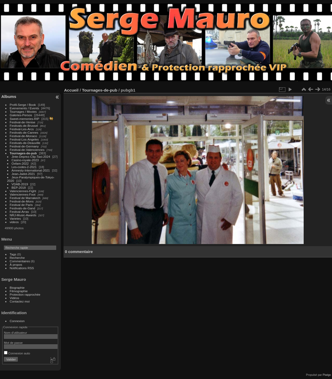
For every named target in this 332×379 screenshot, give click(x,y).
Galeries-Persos (21, 115)
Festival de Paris (21, 204)
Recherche (17, 257)
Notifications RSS (22, 268)
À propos (16, 264)
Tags (13, 254)
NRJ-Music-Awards (23, 215)
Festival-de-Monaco (23, 136)
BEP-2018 (19, 187)
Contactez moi (20, 301)
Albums (8, 96)
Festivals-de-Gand (22, 208)
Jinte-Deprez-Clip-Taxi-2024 (31, 156)
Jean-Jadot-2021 (23, 173)
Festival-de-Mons (22, 201)
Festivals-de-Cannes (24, 132)
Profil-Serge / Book (23, 104)
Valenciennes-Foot (22, 194)
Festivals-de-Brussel (24, 125)
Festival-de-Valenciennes (27, 149)
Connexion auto (17, 353)
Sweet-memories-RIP (24, 118)
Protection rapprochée (25, 294)
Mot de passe (13, 342)
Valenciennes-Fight (23, 191)
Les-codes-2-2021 (24, 167)
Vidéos (14, 298)
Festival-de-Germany (24, 146)
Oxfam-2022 (20, 163)
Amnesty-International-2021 (31, 170)
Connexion (17, 321)
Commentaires (20, 261)
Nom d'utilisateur (15, 332)
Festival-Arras (19, 211)
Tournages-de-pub (23, 153)
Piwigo (327, 374)
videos (14, 222)
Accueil (71, 90)
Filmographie (19, 291)
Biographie (17, 287)
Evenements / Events (24, 108)
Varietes (15, 218)
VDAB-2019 (20, 184)
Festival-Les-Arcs (22, 129)
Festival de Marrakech (25, 198)
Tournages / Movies (23, 111)
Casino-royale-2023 (25, 160)
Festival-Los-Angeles (24, 139)
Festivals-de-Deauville (25, 143)
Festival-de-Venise (22, 122)
